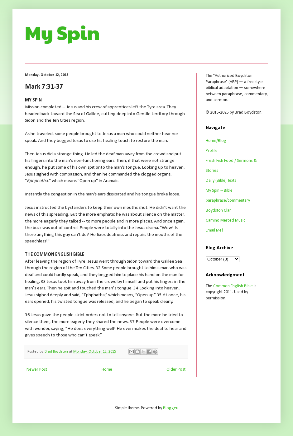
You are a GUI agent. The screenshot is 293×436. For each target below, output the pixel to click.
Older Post (175, 369)
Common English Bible (233, 286)
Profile (212, 150)
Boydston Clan (219, 210)
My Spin (62, 32)
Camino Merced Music (225, 220)
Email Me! (214, 230)
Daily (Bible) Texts (221, 180)
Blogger (170, 408)
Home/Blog (216, 140)
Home (107, 369)
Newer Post (36, 369)
